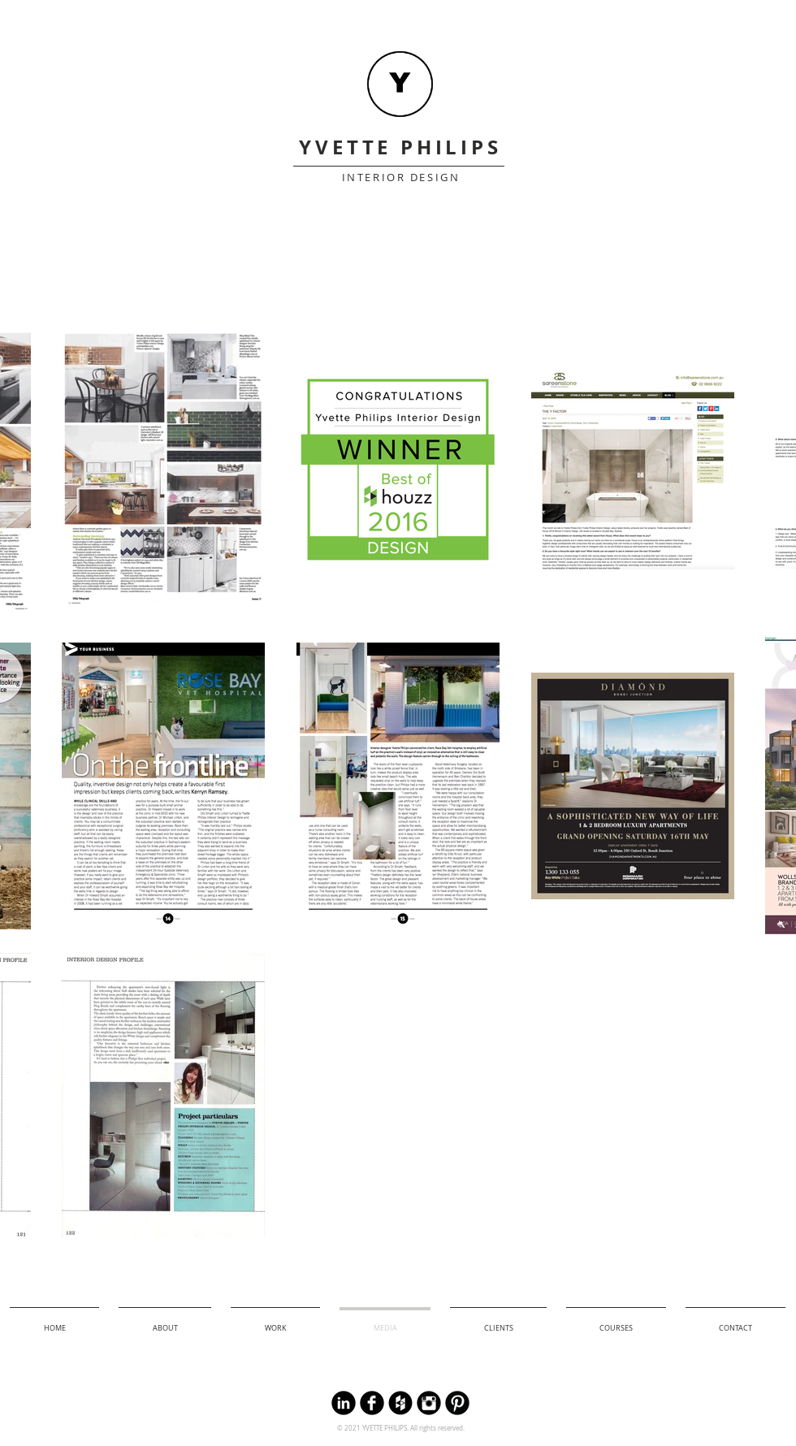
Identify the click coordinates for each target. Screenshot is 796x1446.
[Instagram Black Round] (429, 1403)
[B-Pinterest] (457, 1403)
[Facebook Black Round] (372, 1403)
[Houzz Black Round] (400, 1403)
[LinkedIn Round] (343, 1403)
